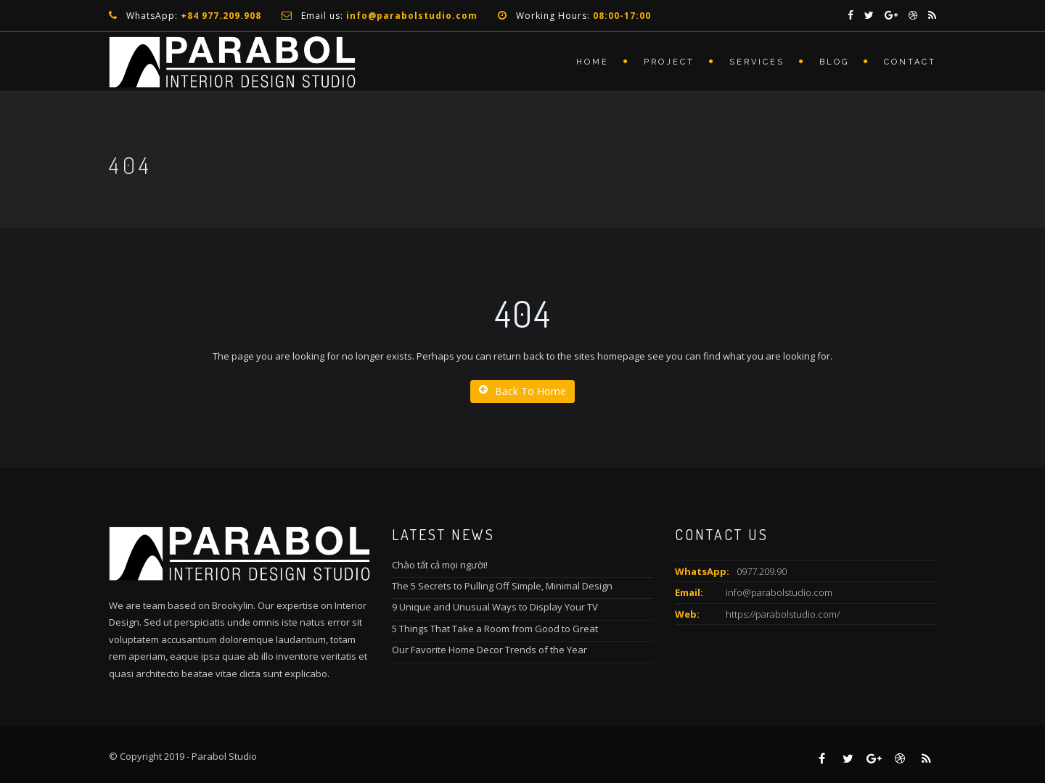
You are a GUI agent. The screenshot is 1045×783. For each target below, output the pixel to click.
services (756, 62)
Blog (834, 62)
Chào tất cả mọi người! (440, 564)
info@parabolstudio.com (779, 592)
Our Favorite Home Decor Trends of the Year (489, 649)
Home (592, 62)
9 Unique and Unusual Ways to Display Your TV (495, 606)
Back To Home (522, 391)
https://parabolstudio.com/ (783, 614)
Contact (910, 62)
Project (669, 62)
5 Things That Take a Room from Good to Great (495, 628)
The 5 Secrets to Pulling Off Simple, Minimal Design (502, 585)
